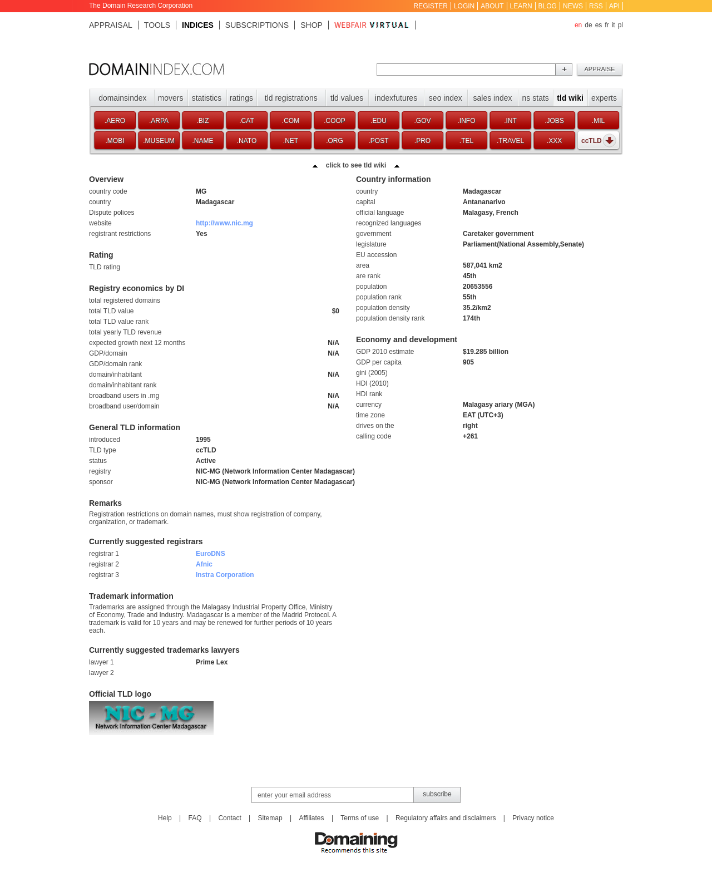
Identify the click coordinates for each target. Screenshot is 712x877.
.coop (334, 121)
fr (607, 25)
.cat (246, 121)
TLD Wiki (570, 97)
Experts (604, 97)
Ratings (241, 97)
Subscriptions (257, 25)
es (598, 25)
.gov (422, 121)
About (492, 6)
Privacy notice (533, 818)
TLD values (346, 97)
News (573, 6)
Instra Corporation (225, 575)
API (614, 6)
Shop (311, 25)
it (613, 25)
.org (334, 141)
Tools (157, 25)
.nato (247, 141)
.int (510, 121)
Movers (171, 97)
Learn (521, 6)
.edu (378, 121)
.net (290, 141)
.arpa (159, 121)
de (588, 25)
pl (620, 25)
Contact (229, 818)
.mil (598, 121)
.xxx (554, 141)
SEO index (445, 97)
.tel (466, 141)
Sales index (492, 97)
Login (464, 6)
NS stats (535, 97)
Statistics (207, 97)
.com (290, 121)
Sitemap (270, 818)
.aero (115, 121)
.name (202, 141)
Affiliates (311, 818)
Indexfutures (396, 97)
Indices (198, 25)
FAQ (195, 818)
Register (431, 6)
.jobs (554, 121)
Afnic (204, 564)
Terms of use (359, 818)
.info (467, 121)
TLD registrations (291, 97)
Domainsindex (122, 97)
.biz (202, 121)
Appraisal (110, 25)
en (578, 25)
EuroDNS (210, 554)
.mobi (114, 141)
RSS (596, 6)
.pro (422, 141)
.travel (510, 141)
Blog (547, 6)
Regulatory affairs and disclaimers (445, 818)
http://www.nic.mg (224, 223)
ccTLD (591, 141)
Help (165, 818)
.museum (159, 141)
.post (378, 141)
